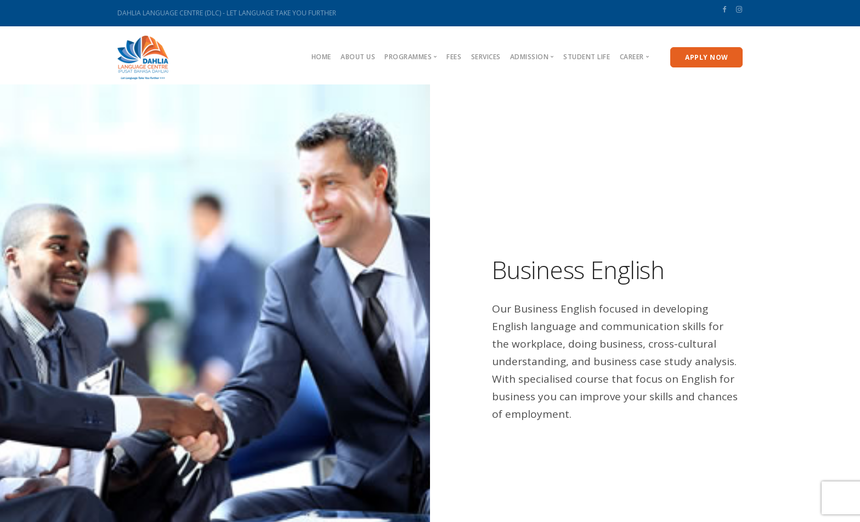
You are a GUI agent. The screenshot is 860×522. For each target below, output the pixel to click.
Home (321, 56)
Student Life (586, 56)
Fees (453, 56)
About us (358, 56)
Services (486, 56)
